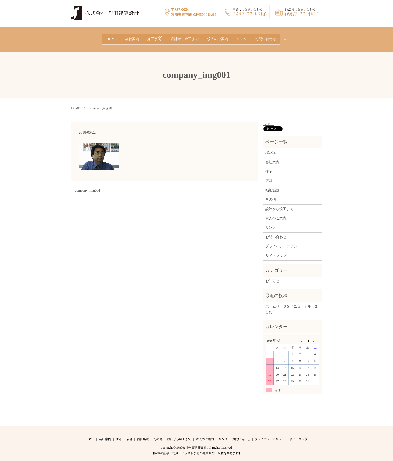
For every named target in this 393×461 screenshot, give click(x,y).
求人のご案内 (221, 37)
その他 (270, 196)
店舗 (268, 178)
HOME (103, 37)
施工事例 (151, 37)
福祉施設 (272, 187)
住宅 (268, 168)
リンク (247, 37)
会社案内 (126, 37)
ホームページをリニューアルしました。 (291, 306)
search (297, 37)
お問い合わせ (273, 37)
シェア (268, 121)
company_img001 (87, 187)
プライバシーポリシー (283, 243)
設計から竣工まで (186, 37)
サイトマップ (275, 252)
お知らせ (272, 278)
